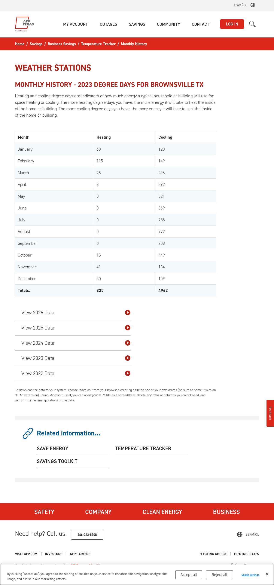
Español (240, 5)
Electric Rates (246, 554)
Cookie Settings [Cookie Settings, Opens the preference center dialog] (250, 576)
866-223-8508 (87, 534)
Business (226, 512)
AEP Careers (80, 554)
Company (98, 512)
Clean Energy (162, 512)
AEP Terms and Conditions (87, 565)
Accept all (188, 576)
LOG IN (232, 24)
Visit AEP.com (26, 554)
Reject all (219, 576)
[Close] (267, 575)
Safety (44, 512)
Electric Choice (213, 554)
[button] (75, 24)
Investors (53, 554)
